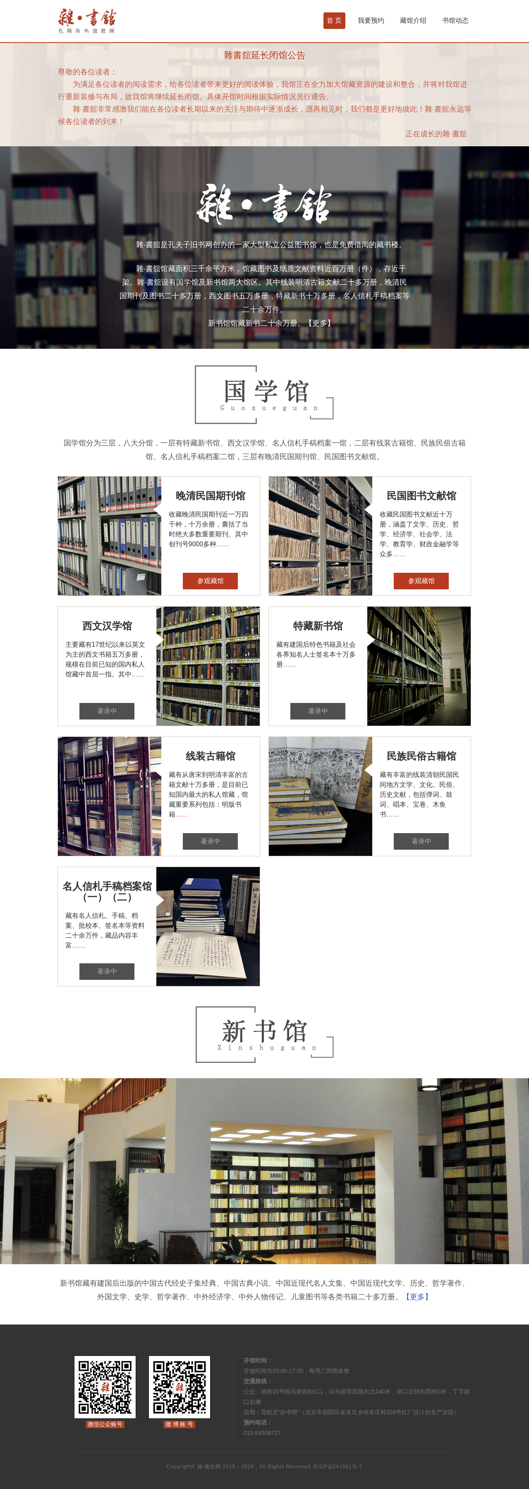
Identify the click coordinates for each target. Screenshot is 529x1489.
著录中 (107, 711)
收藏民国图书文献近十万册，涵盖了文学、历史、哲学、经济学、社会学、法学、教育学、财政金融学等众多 (419, 534)
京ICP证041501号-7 (338, 1467)
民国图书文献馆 (421, 495)
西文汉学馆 (107, 625)
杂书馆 (109, 21)
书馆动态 (455, 20)
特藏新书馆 (318, 625)
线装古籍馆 (210, 756)
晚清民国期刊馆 (210, 495)
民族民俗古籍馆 (421, 756)
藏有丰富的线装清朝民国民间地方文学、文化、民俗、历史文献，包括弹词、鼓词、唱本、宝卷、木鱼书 (419, 794)
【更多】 (320, 323)
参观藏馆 (210, 580)
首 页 (334, 20)
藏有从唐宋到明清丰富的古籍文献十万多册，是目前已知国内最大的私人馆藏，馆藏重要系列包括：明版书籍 (208, 794)
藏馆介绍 (413, 20)
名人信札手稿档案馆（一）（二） (107, 892)
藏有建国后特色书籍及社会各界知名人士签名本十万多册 (316, 654)
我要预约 (371, 20)
